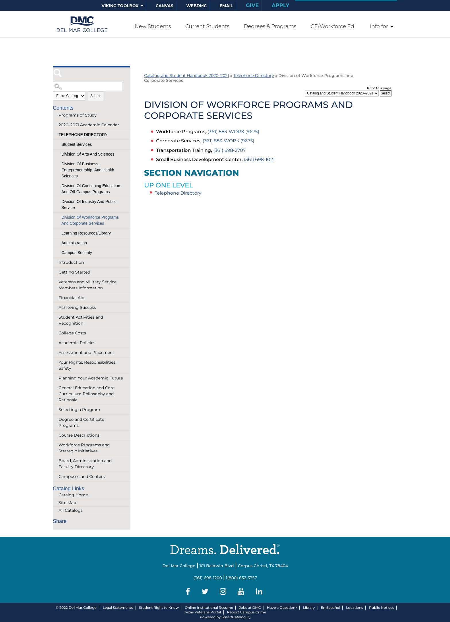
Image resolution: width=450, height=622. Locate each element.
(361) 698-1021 (259, 159)
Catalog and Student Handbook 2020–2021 (186, 75)
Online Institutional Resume (209, 607)
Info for (379, 26)
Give (252, 5)
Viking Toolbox (120, 5)
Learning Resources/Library (86, 233)
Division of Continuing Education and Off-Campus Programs (90, 188)
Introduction (71, 262)
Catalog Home (73, 494)
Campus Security (76, 252)
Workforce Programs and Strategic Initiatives (84, 448)
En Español (330, 607)
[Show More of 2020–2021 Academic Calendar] (55, 125)
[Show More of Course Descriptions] (55, 435)
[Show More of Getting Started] (55, 272)
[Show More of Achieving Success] (55, 307)
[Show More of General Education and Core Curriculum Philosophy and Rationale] (55, 388)
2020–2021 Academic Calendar (89, 124)
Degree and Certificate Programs (81, 422)
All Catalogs (71, 510)
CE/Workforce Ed (332, 26)
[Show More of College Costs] (55, 333)
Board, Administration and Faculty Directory (85, 463)
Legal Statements (118, 607)
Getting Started (74, 272)
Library (309, 607)
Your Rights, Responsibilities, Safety (87, 365)
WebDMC (196, 5)
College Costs (72, 333)
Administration (74, 243)
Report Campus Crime (246, 612)
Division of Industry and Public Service (88, 204)
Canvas (164, 5)
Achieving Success (77, 307)
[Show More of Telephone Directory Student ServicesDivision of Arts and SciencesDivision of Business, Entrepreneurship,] (55, 132)
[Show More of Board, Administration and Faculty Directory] (55, 461)
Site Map (67, 502)
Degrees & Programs (270, 26)
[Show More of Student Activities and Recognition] (55, 317)
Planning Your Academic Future (91, 378)
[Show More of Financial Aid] (55, 298)
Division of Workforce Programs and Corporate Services (90, 220)
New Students (153, 26)
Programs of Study (78, 115)
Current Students (207, 26)
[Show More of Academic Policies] (55, 343)
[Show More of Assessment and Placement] (55, 352)
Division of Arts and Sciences (87, 154)
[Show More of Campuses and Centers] (55, 476)
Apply (280, 5)
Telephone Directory (83, 134)
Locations (354, 607)
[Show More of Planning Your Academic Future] (55, 378)
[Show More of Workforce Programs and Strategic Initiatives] (55, 445)
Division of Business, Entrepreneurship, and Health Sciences (87, 170)
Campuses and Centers (82, 476)
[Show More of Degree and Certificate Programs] (55, 419)
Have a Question (281, 607)
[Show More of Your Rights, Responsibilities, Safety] (55, 362)
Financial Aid (71, 297)
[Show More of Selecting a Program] (55, 409)
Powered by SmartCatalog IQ (225, 617)
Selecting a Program (79, 409)
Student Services (76, 144)
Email (226, 5)
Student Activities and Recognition (81, 320)
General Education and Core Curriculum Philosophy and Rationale (87, 393)
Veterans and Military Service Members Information (88, 284)
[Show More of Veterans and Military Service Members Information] (55, 282)
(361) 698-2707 (229, 150)
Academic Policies (77, 342)
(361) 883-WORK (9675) (233, 131)
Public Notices (381, 607)
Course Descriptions (79, 435)
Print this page (379, 88)
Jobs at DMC (250, 607)
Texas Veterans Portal (202, 612)
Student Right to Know (159, 607)
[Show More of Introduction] (55, 262)
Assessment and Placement (86, 352)
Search (95, 96)
